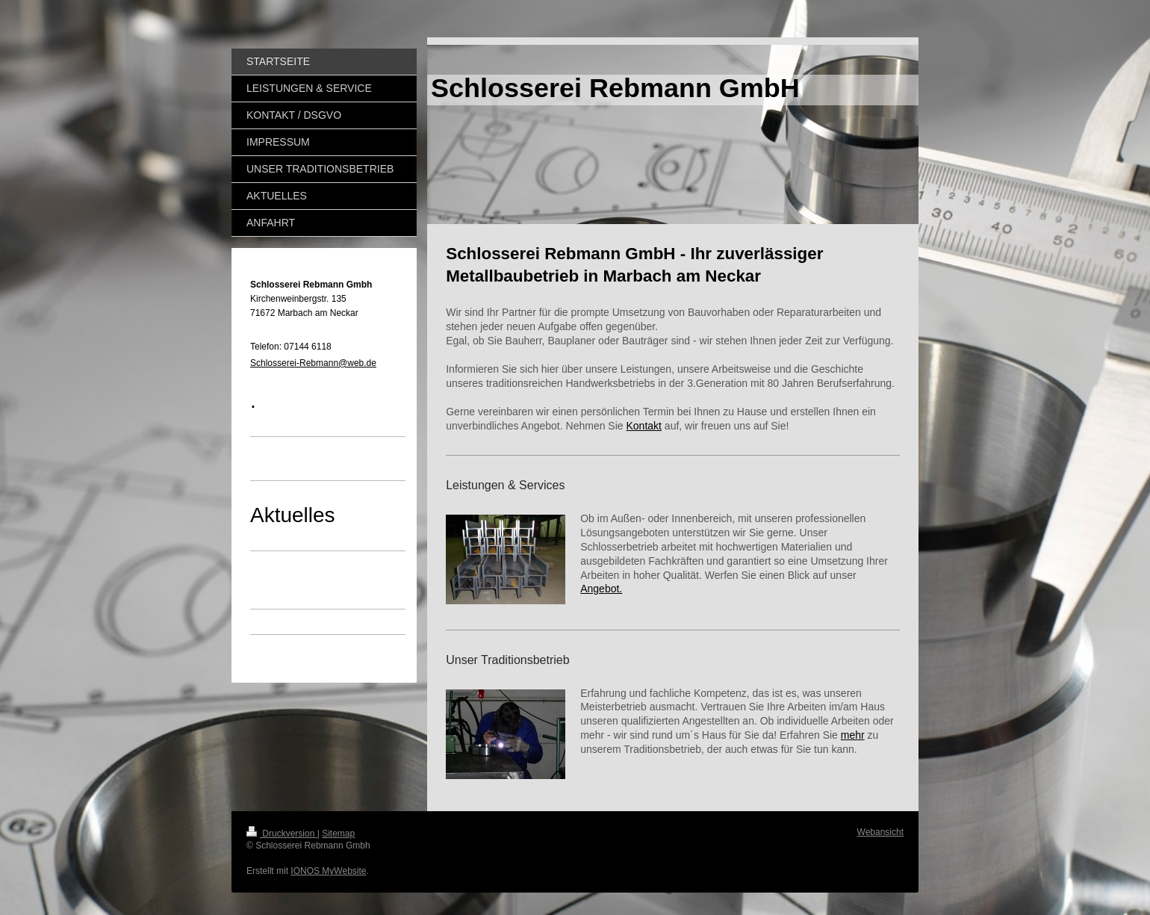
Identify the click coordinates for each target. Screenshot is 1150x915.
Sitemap (338, 833)
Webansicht (880, 832)
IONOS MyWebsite (328, 871)
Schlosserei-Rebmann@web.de (313, 363)
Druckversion (281, 833)
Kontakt (643, 426)
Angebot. (601, 589)
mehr (853, 735)
